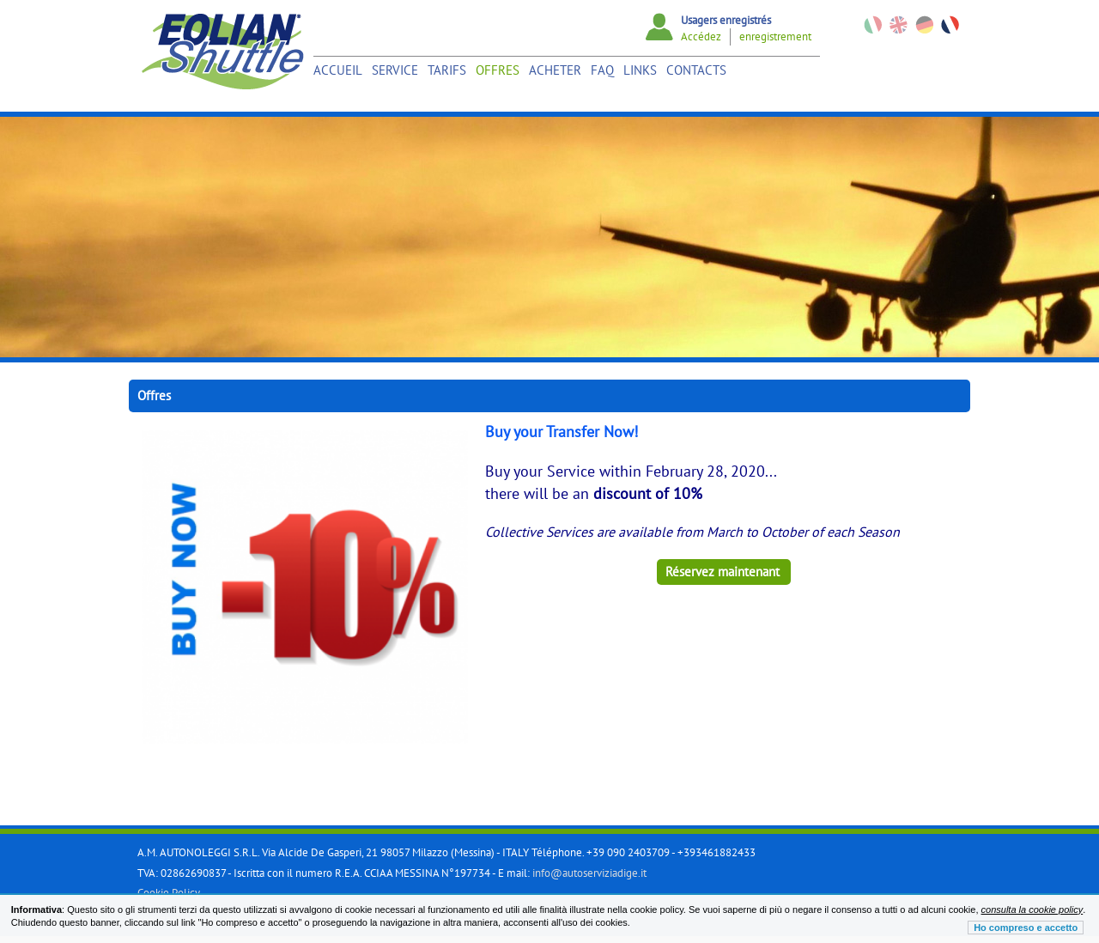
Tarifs (447, 70)
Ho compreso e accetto (1026, 927)
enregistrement (775, 36)
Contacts (696, 70)
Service (395, 70)
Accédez (701, 36)
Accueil (337, 70)
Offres (497, 70)
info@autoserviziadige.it (589, 873)
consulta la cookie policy (1032, 909)
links (640, 70)
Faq (602, 70)
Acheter (555, 70)
